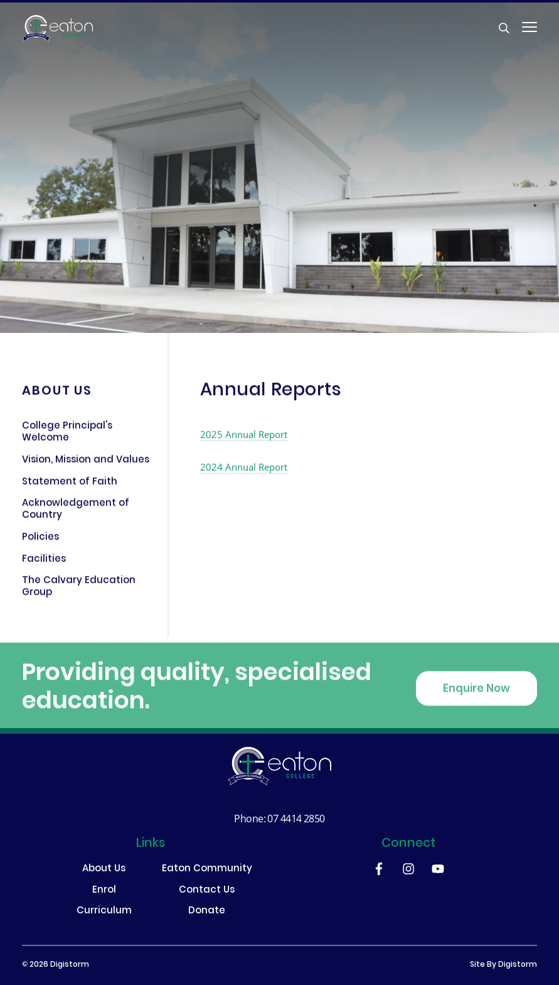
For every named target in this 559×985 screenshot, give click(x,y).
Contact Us (207, 891)
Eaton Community (207, 870)
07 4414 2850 (295, 818)
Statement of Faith (69, 484)
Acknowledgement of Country (75, 512)
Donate (206, 912)
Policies (40, 540)
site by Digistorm (503, 965)
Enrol (104, 891)
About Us (103, 870)
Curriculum (104, 912)
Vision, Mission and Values (85, 463)
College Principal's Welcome (67, 435)
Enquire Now (476, 696)
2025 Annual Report (243, 436)
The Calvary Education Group (79, 589)
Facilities (44, 561)
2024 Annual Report (243, 468)
